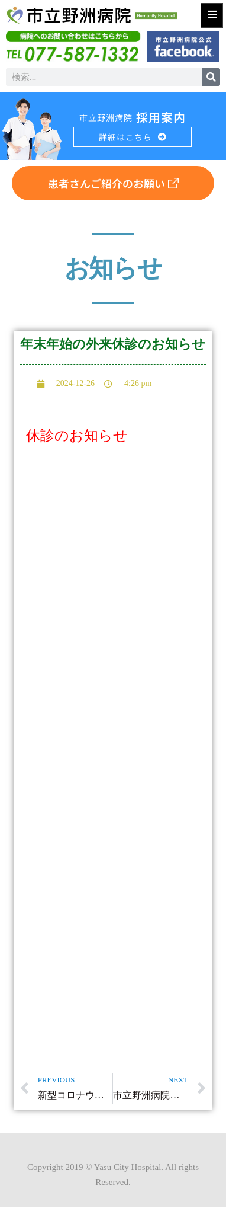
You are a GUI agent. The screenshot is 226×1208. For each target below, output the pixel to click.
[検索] (211, 77)
